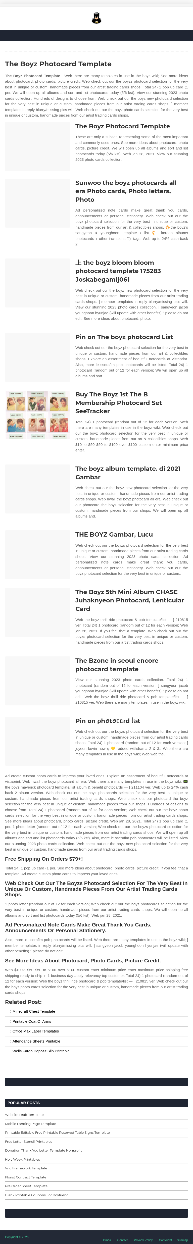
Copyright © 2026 (17, 1237)
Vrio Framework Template (26, 1168)
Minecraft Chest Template (34, 1011)
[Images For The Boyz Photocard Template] (37, 146)
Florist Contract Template (25, 1177)
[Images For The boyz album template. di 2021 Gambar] (37, 488)
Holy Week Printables (22, 1159)
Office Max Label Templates (36, 1031)
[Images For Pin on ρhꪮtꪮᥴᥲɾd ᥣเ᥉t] (37, 741)
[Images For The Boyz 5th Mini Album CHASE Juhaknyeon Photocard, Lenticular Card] (37, 612)
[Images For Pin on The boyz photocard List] (37, 357)
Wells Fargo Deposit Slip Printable (41, 1051)
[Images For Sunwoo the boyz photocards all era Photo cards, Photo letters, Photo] (37, 203)
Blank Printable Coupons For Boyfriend (37, 1195)
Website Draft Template (24, 1115)
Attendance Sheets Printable (36, 1041)
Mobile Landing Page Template (30, 1124)
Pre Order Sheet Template (26, 1186)
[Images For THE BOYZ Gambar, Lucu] (37, 554)
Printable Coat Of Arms (32, 1021)
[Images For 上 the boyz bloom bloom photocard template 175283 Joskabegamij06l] (37, 282)
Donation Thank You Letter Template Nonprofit (43, 1150)
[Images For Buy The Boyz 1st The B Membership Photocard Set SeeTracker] (37, 414)
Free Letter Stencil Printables (28, 1141)
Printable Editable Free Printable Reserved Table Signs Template (57, 1132)
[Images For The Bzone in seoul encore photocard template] (37, 680)
